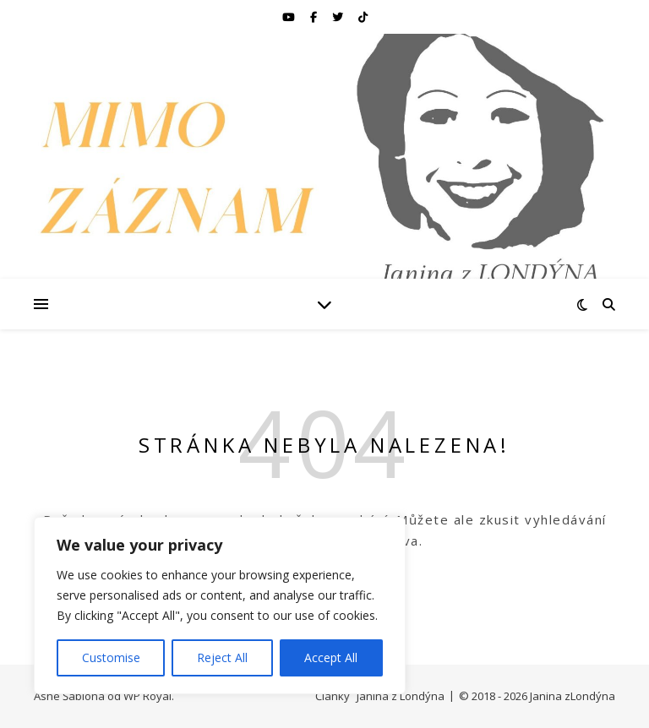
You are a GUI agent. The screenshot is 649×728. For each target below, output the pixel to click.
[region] (220, 605)
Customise (111, 657)
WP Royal (147, 696)
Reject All (222, 657)
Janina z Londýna (400, 696)
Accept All (330, 657)
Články (332, 696)
